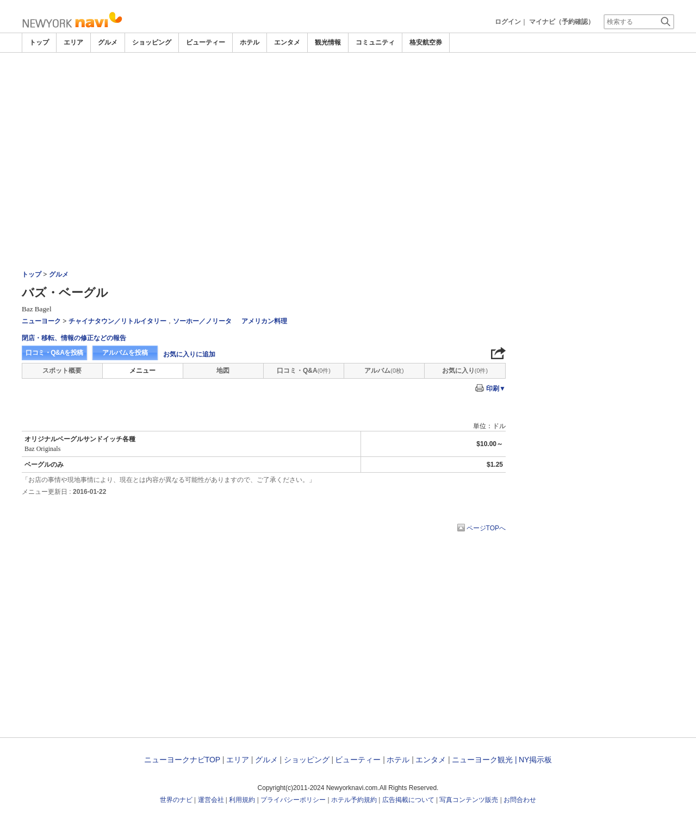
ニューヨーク (41, 321)
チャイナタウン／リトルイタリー (117, 321)
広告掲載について (408, 800)
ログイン (508, 22)
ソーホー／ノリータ (202, 321)
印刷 (496, 388)
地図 (222, 370)
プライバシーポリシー (293, 800)
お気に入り (465, 370)
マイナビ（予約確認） (561, 22)
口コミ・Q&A (304, 370)
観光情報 (328, 42)
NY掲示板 (535, 759)
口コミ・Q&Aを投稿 (54, 352)
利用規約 (242, 800)
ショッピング (151, 42)
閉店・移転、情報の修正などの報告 (74, 338)
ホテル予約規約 (354, 800)
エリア (73, 42)
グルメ (107, 42)
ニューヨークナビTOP (182, 759)
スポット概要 (62, 370)
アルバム (383, 370)
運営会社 (211, 800)
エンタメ (287, 42)
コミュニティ (375, 42)
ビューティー (205, 42)
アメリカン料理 (264, 321)
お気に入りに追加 (189, 354)
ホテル (249, 42)
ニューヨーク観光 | (484, 759)
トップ (39, 42)
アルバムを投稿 (125, 352)
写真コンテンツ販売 (468, 800)
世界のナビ (176, 800)
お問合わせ (520, 800)
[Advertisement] (348, 134)
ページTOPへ (486, 528)
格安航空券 (425, 42)
